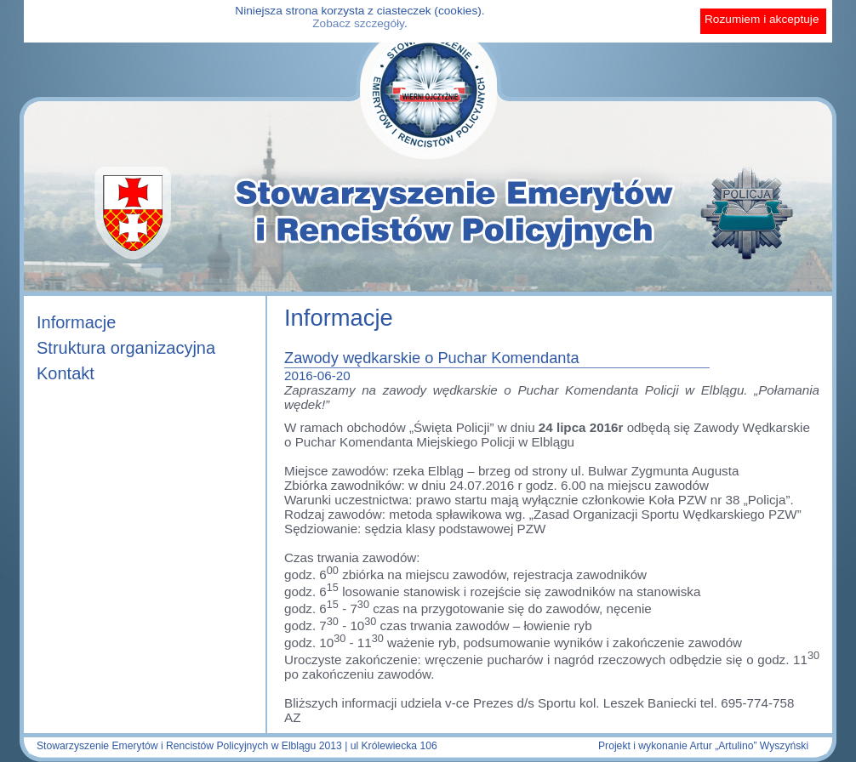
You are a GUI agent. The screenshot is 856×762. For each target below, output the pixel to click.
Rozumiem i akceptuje (762, 19)
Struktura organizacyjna (126, 347)
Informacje (76, 322)
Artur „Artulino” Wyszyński (748, 746)
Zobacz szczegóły (358, 23)
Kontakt (65, 373)
